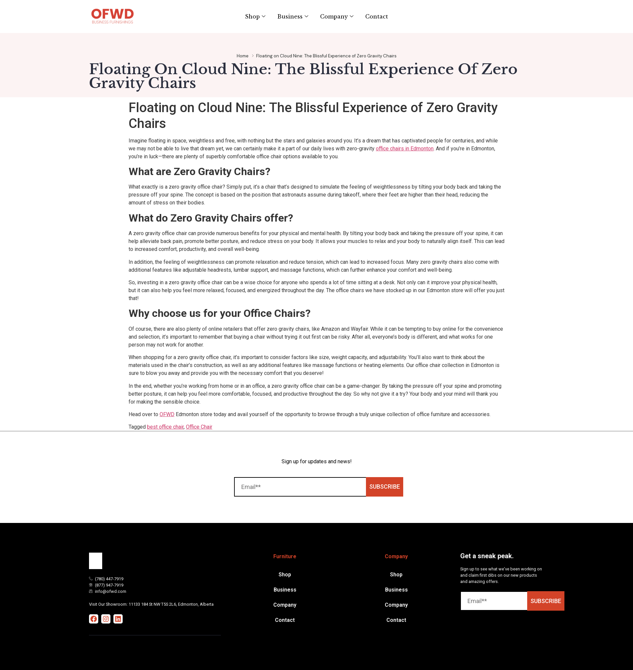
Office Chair (199, 427)
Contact (376, 16)
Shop (255, 16)
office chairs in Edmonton (405, 148)
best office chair (165, 427)
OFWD (167, 414)
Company (336, 16)
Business (292, 16)
